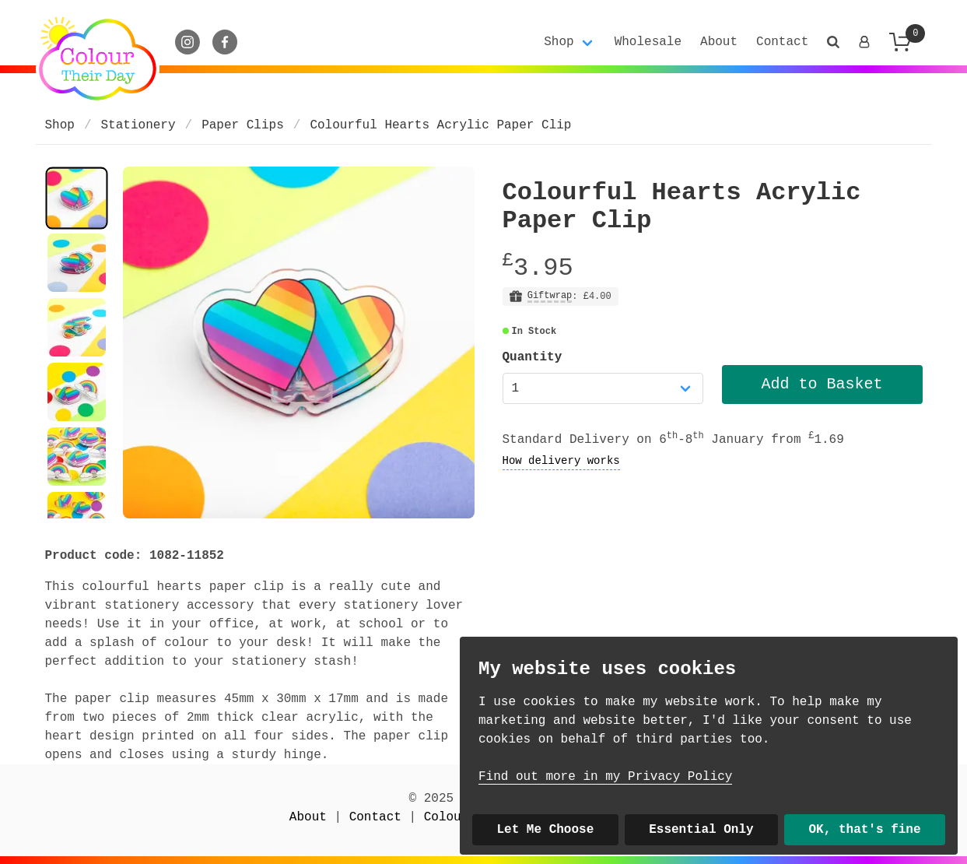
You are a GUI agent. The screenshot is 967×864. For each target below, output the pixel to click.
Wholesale (648, 42)
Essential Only (701, 830)
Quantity (532, 357)
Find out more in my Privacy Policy (605, 777)
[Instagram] (187, 42)
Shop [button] (558, 42)
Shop (60, 125)
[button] (833, 42)
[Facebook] (225, 42)
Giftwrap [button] (550, 296)
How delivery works (561, 461)
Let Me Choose (545, 830)
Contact (782, 42)
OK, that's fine (865, 830)
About (719, 42)
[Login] (864, 42)
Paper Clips (242, 125)
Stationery (138, 125)
